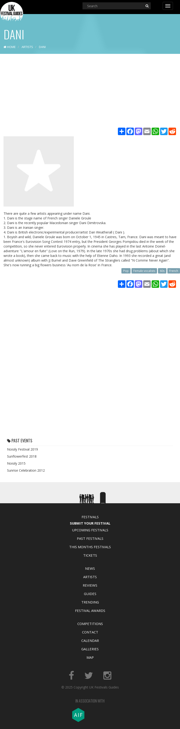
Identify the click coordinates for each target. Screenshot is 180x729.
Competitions (90, 623)
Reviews (90, 585)
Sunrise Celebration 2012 (26, 470)
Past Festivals (90, 538)
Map (90, 657)
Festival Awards (90, 610)
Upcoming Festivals (90, 530)
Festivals (90, 516)
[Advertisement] (90, 91)
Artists (90, 576)
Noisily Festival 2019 (22, 449)
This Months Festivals (90, 546)
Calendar (90, 640)
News (90, 568)
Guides (90, 593)
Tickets (90, 555)
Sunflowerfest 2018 (22, 456)
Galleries (90, 649)
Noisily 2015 (16, 463)
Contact (90, 632)
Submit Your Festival (90, 523)
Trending (90, 602)
